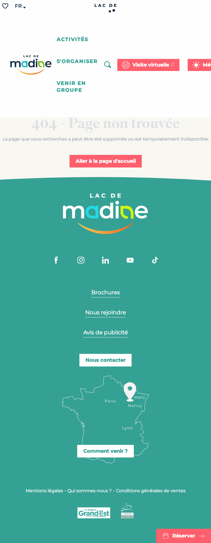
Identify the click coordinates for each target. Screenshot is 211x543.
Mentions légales (44, 490)
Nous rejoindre (105, 312)
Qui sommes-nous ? (89, 490)
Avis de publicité (105, 332)
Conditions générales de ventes (150, 490)
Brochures (105, 292)
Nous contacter (105, 360)
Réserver (183, 536)
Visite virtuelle (150, 65)
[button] (18, 6)
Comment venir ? (105, 451)
